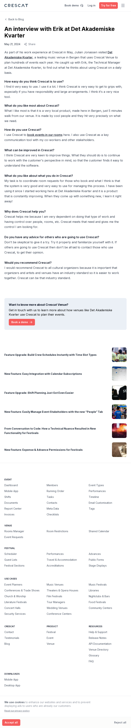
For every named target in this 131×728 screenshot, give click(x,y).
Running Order (55, 491)
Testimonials (11, 637)
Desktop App (12, 685)
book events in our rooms (44, 135)
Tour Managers (56, 602)
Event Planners (13, 584)
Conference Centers (59, 613)
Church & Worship (15, 596)
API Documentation (100, 643)
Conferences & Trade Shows (22, 590)
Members (52, 485)
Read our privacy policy (17, 710)
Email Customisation (100, 502)
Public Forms (96, 559)
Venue (51, 643)
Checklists (53, 514)
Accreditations (55, 565)
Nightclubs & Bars (99, 596)
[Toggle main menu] (123, 5)
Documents (11, 502)
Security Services (15, 613)
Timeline (94, 496)
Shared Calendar (99, 531)
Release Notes (97, 637)
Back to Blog (14, 19)
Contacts (52, 502)
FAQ (91, 661)
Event (50, 637)
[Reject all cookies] (120, 722)
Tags (92, 508)
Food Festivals (97, 602)
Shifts (7, 496)
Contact (9, 632)
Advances (95, 553)
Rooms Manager (14, 531)
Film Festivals (54, 596)
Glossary (94, 655)
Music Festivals (98, 584)
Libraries (94, 590)
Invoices (9, 514)
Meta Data (53, 508)
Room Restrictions (57, 531)
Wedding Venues (57, 607)
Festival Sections (14, 565)
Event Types (96, 485)
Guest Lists (10, 559)
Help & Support (98, 632)
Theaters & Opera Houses (62, 590)
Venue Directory (98, 649)
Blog (7, 643)
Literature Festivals (15, 602)
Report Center (13, 508)
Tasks (50, 496)
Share (29, 44)
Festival (51, 632)
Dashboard (11, 485)
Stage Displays (98, 565)
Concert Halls (12, 607)
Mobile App (11, 491)
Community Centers (100, 607)
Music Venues (55, 584)
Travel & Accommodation (62, 559)
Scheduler (10, 553)
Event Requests (13, 537)
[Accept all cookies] (11, 722)
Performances (97, 491)
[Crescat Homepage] (16, 5)
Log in (92, 5)
